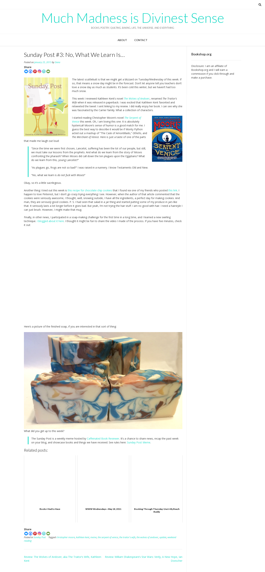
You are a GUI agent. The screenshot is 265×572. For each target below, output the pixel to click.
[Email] (48, 71)
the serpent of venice (108, 537)
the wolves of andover (147, 537)
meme (93, 537)
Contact (140, 40)
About (122, 40)
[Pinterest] (35, 71)
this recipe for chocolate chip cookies (90, 190)
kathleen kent (82, 537)
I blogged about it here (50, 221)
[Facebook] (30, 71)
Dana (57, 62)
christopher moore (65, 537)
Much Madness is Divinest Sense (132, 17)
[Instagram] (39, 71)
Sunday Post (39, 537)
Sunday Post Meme (138, 442)
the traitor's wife (127, 537)
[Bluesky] (26, 71)
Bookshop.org (199, 70)
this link (172, 190)
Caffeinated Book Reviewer (103, 438)
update (162, 537)
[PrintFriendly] (44, 71)
